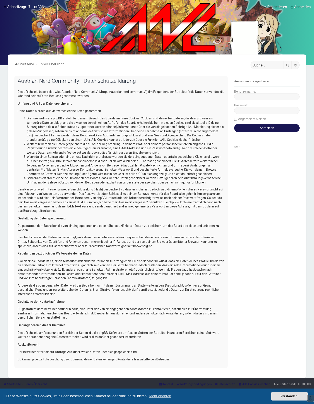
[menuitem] (39, 7)
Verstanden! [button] (290, 396)
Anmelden (241, 81)
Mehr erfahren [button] (160, 396)
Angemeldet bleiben (252, 119)
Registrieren (261, 81)
